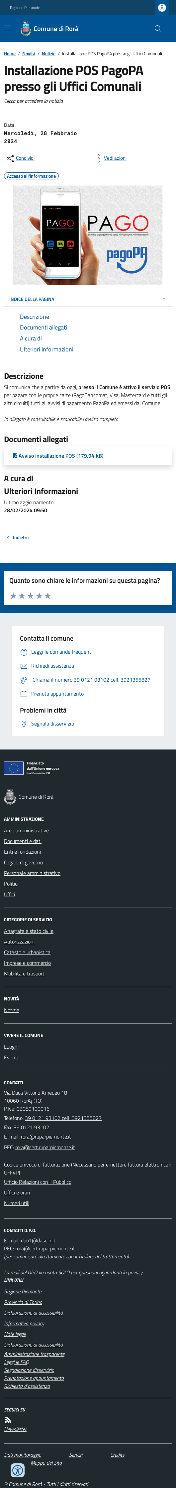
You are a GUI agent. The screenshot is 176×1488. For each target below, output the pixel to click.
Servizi (75, 1455)
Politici (11, 884)
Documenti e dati (23, 841)
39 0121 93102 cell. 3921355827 (63, 1118)
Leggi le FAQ (16, 1362)
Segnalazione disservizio (29, 1370)
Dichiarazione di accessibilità (33, 1313)
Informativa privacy (24, 1323)
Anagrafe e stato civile (28, 931)
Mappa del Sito (46, 1463)
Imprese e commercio (27, 963)
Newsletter (15, 1429)
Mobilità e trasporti (24, 973)
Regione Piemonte (25, 8)
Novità (28, 53)
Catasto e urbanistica (27, 952)
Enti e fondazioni (22, 852)
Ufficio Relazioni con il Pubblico (37, 1182)
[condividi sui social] (20, 158)
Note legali (15, 1334)
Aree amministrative (26, 830)
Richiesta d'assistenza (27, 1386)
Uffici (9, 894)
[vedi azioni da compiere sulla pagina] (110, 158)
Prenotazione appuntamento (34, 1378)
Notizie (48, 53)
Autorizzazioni (19, 942)
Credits (117, 1455)
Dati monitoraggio (22, 1455)
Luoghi (11, 1047)
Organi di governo (23, 862)
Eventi (11, 1057)
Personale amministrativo (32, 873)
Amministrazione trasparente (34, 1354)
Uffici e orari (17, 1192)
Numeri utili (16, 1203)
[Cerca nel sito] (155, 29)
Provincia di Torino (23, 1302)
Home (10, 53)
